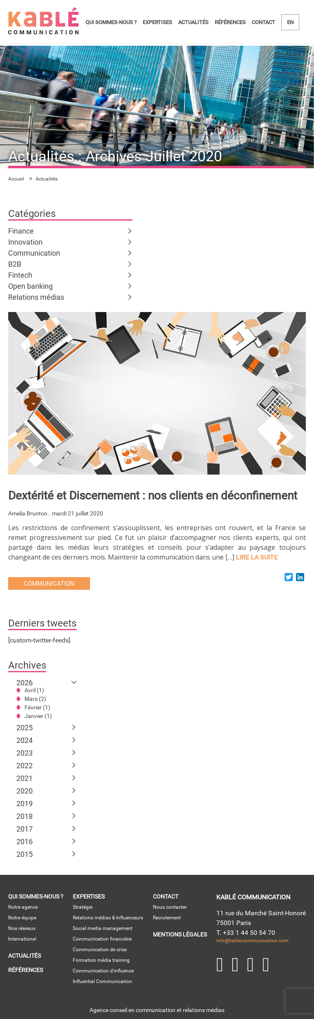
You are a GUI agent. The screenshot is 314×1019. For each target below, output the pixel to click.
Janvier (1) (38, 716)
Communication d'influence (103, 971)
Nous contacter (170, 907)
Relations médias (36, 297)
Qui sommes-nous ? (111, 22)
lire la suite (257, 557)
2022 (24, 765)
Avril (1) (34, 690)
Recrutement (167, 918)
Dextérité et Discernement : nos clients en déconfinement (152, 495)
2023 (24, 753)
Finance (21, 231)
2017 (24, 829)
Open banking (30, 286)
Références (230, 22)
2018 (24, 816)
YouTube (250, 964)
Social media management (102, 928)
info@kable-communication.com (252, 940)
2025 (24, 727)
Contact (263, 22)
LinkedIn (220, 964)
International (22, 939)
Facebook (266, 964)
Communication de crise (100, 949)
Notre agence (23, 907)
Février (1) (37, 707)
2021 (24, 778)
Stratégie (82, 907)
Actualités (193, 22)
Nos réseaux (22, 928)
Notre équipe (22, 918)
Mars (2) (35, 699)
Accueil (16, 179)
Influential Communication (102, 981)
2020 (24, 791)
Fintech (20, 275)
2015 (24, 854)
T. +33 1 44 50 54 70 (245, 932)
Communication (34, 253)
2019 (24, 803)
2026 (24, 682)
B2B (14, 264)
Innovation (25, 242)
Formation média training (101, 960)
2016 (24, 841)
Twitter (235, 964)
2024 (24, 740)
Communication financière (102, 939)
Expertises (157, 22)
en (290, 22)
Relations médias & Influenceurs (108, 918)
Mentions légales (180, 934)
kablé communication (253, 897)
